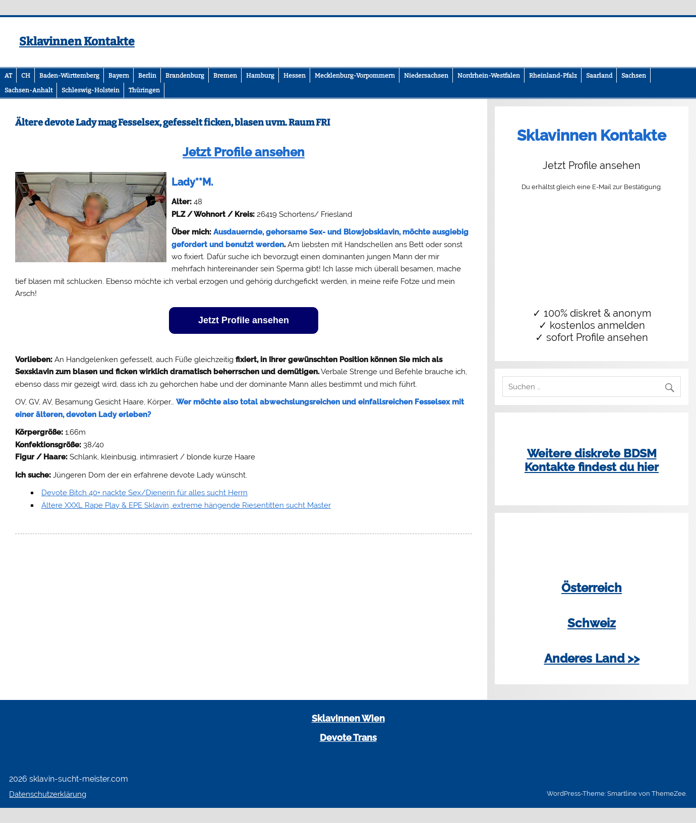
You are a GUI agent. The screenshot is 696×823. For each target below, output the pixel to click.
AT (8, 75)
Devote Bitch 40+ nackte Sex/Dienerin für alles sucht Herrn (144, 492)
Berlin (147, 75)
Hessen (294, 75)
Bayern (118, 75)
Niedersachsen (426, 75)
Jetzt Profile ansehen (244, 152)
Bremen (225, 75)
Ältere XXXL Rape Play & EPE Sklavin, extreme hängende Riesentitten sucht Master (186, 505)
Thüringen (144, 90)
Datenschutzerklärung (47, 794)
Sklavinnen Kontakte (77, 41)
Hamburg (260, 75)
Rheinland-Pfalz (553, 75)
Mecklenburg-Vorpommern (355, 75)
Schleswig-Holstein (91, 90)
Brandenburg (184, 75)
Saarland (599, 75)
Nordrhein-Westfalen (488, 75)
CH (25, 75)
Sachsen (633, 75)
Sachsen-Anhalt (28, 90)
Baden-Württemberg (69, 75)
